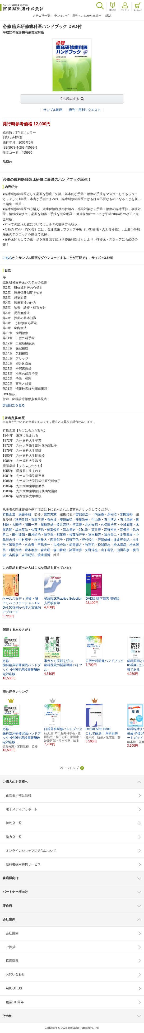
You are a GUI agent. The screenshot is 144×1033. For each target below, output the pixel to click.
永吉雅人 (40, 540)
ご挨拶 (10, 947)
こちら (7, 258)
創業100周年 (15, 1002)
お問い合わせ (15, 974)
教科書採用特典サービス (23, 864)
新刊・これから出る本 (86, 15)
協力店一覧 (14, 837)
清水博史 (69, 530)
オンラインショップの (31, 850)
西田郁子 (56, 540)
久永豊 (29, 545)
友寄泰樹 (126, 535)
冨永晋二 (110, 535)
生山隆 (96, 520)
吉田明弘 (28, 555)
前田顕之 (75, 545)
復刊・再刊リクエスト (85, 110)
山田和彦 (123, 550)
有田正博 (37, 520)
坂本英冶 (21, 530)
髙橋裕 (124, 530)
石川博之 (110, 520)
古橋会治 (59, 545)
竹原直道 (9, 514)
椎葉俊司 (53, 530)
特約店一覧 (14, 823)
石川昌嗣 (126, 520)
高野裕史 (110, 530)
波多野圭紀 (121, 540)
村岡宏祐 (15, 550)
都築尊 (61, 535)
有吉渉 (52, 520)
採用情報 (12, 961)
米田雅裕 (126, 514)
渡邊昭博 (44, 555)
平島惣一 (44, 545)
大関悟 (17, 525)
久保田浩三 (109, 525)
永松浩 (112, 514)
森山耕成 (59, 550)
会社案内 (12, 933)
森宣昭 (45, 550)
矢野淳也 (91, 550)
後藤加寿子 (77, 535)
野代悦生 (88, 540)
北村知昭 (91, 525)
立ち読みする (69, 99)
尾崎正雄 (47, 525)
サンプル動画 (52, 110)
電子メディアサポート (22, 809)
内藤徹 (99, 514)
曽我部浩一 (83, 514)
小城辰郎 (126, 525)
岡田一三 (31, 525)
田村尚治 (34, 535)
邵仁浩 (83, 530)
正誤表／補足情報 (18, 795)
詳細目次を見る (14, 405)
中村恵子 (24, 540)
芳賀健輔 (104, 540)
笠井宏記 (63, 525)
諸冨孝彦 (75, 550)
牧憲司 (90, 545)
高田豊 (96, 530)
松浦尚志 (104, 545)
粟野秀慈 (50, 514)
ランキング (61, 15)
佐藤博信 (37, 530)
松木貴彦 (120, 545)
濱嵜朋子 (15, 545)
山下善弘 (107, 550)
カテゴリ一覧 (41, 15)
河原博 (77, 525)
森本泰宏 (31, 550)
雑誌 (108, 15)
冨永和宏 (94, 535)
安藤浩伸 (82, 520)
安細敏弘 (66, 520)
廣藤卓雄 (24, 514)
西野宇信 (72, 540)
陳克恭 (48, 535)
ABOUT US (14, 988)
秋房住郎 (21, 520)
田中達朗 (18, 535)
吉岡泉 (13, 555)
